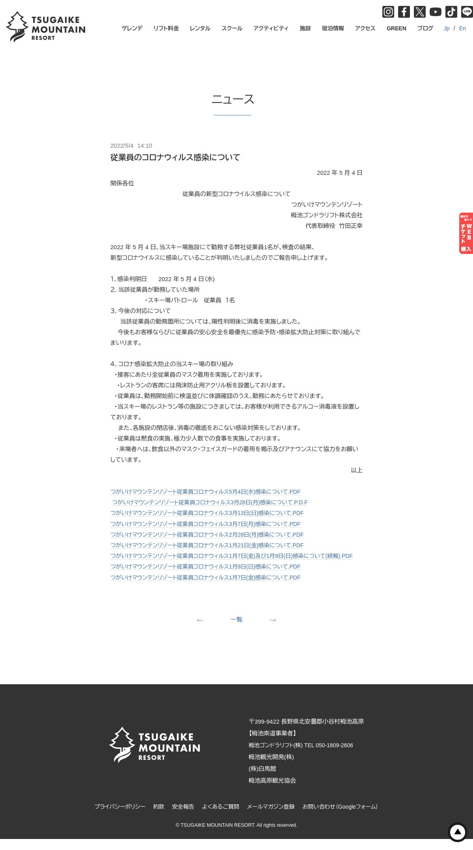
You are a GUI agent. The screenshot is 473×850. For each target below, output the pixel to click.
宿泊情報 (333, 28)
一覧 (236, 629)
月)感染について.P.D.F (292, 502)
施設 (305, 28)
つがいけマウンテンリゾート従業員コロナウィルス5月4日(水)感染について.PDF (212, 491)
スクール (232, 28)
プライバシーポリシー (113, 817)
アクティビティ (271, 28)
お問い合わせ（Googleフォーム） (346, 817)
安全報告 (180, 817)
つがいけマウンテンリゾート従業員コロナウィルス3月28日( (187, 502)
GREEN (396, 28)
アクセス (365, 28)
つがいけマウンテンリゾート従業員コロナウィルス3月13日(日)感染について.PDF (213, 512)
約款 (154, 817)
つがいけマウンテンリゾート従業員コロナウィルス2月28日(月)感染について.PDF (213, 534)
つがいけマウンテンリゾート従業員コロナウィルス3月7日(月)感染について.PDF (212, 523)
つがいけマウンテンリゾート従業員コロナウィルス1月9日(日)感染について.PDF (212, 576)
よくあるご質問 (219, 817)
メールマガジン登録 (272, 817)
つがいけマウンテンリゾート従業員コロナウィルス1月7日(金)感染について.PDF (212, 587)
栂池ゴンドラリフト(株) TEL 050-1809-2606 (311, 755)
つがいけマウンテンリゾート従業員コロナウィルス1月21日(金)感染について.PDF (213, 544)
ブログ (425, 28)
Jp (447, 28)
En (462, 28)
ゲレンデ (132, 28)
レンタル (200, 28)
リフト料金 (166, 28)
